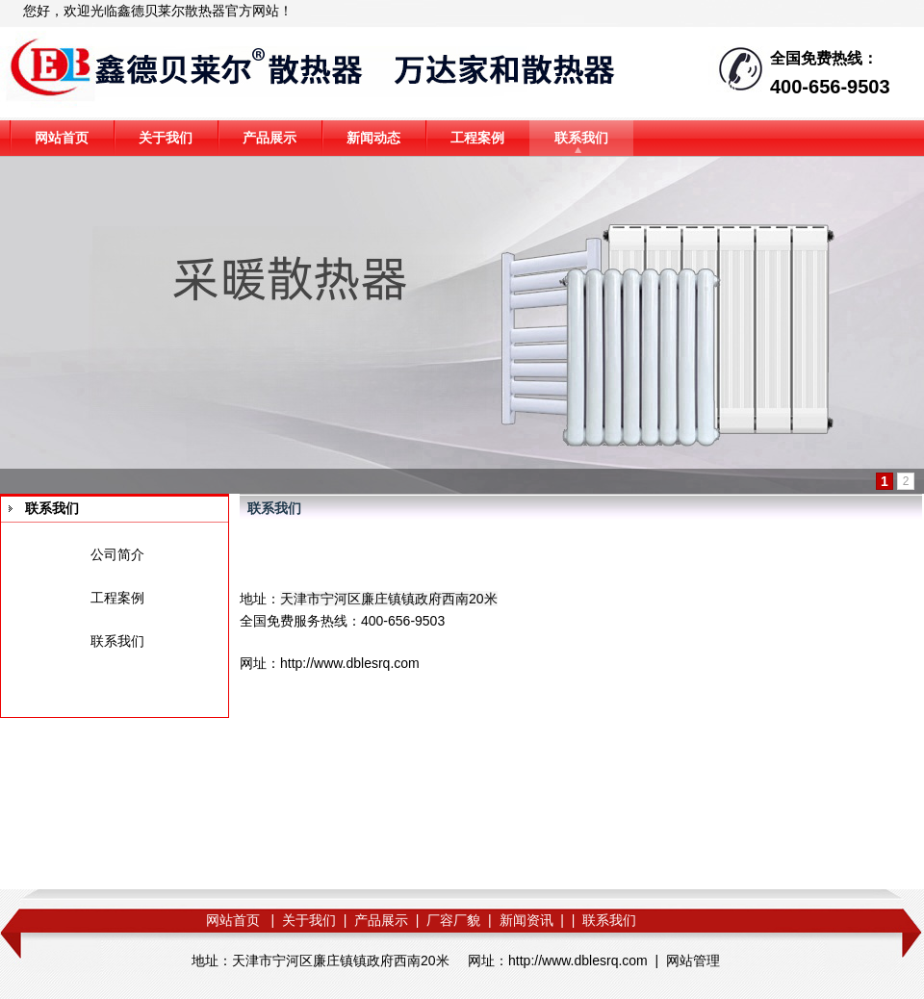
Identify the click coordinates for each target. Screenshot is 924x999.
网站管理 (693, 960)
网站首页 (62, 137)
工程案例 (477, 137)
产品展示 (269, 137)
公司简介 (117, 554)
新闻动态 (373, 137)
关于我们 (165, 137)
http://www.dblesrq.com (350, 663)
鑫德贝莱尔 (151, 10)
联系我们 (581, 137)
